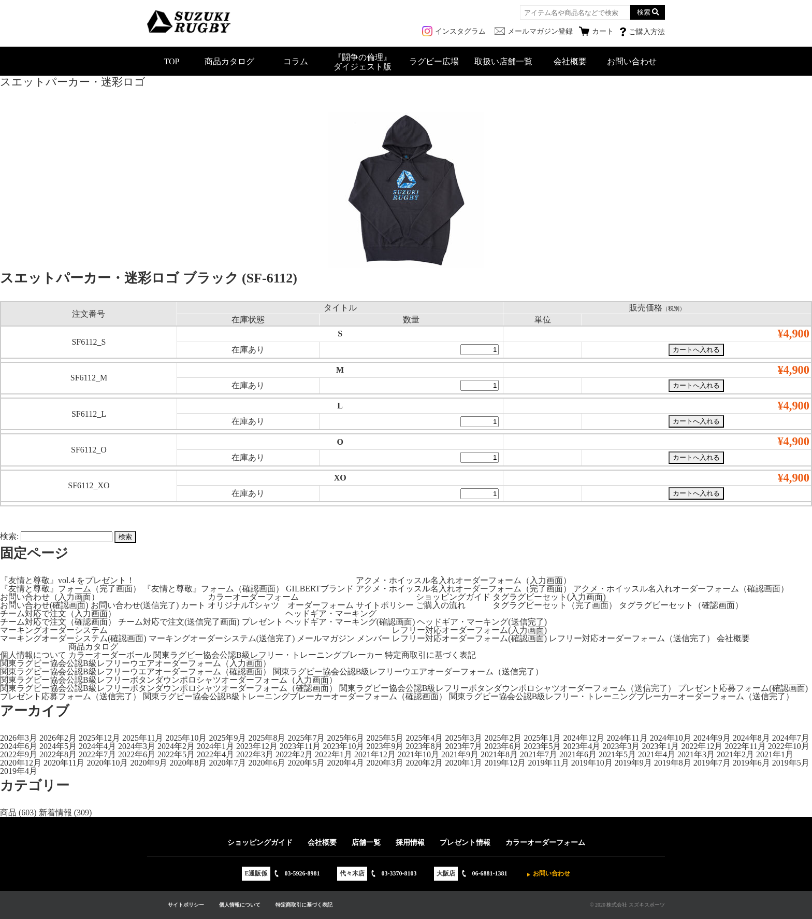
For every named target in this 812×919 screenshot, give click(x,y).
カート (193, 605)
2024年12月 (583, 737)
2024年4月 (97, 746)
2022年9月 (18, 754)
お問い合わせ (632, 61)
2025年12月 (99, 737)
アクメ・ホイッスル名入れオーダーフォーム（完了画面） (463, 588)
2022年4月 (215, 754)
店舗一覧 (366, 842)
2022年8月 (58, 754)
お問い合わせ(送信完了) (135, 605)
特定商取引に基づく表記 (430, 655)
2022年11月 (744, 746)
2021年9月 (460, 754)
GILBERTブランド (320, 588)
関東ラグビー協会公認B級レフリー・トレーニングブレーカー (268, 655)
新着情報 (55, 812)
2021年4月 (656, 754)
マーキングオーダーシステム (54, 630)
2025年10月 (186, 737)
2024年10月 (670, 737)
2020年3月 (384, 762)
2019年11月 (548, 762)
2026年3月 (18, 737)
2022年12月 (701, 746)
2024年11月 (626, 737)
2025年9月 (227, 737)
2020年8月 (188, 762)
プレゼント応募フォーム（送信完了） (70, 696)
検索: (9, 536)
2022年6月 (136, 754)
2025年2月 (502, 737)
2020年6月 (266, 762)
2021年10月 (418, 754)
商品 (8, 812)
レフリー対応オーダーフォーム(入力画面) (469, 630)
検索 (643, 12)
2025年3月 (463, 737)
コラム (295, 61)
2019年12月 (505, 762)
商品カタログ (229, 61)
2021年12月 (375, 754)
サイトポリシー (385, 605)
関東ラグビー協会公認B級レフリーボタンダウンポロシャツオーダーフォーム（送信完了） (507, 688)
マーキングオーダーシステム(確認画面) (73, 638)
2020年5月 (306, 762)
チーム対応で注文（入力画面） (58, 613)
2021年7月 (538, 754)
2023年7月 (463, 746)
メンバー (373, 638)
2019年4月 (18, 771)
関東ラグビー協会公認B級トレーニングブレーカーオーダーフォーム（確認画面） (295, 696)
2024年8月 (751, 737)
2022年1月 (333, 754)
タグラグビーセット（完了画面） (554, 605)
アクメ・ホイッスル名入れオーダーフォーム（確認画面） (681, 588)
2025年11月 (142, 737)
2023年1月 (660, 746)
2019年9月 (633, 762)
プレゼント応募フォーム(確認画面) (743, 688)
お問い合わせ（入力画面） (49, 596)
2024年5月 (58, 746)
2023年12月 (257, 746)
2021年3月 (696, 754)
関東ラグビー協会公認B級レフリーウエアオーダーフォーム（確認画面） (135, 671)
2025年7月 (306, 737)
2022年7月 (97, 754)
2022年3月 (254, 754)
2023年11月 (300, 746)
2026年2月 (58, 737)
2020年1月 (463, 762)
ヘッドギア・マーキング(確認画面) (350, 621)
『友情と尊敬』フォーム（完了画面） (70, 588)
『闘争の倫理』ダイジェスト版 (363, 62)
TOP (172, 61)
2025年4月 (424, 737)
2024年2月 (176, 746)
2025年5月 (384, 737)
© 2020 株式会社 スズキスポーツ (627, 905)
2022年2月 (294, 754)
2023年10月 (343, 746)
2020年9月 (148, 762)
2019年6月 (751, 762)
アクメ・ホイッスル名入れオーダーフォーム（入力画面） (463, 580)
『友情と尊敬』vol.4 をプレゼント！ (67, 580)
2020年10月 (107, 762)
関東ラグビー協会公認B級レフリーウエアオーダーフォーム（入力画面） (135, 663)
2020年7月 (227, 762)
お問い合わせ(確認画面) (44, 605)
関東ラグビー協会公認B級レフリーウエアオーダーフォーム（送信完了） (408, 671)
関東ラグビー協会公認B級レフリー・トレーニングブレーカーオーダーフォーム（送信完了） (621, 696)
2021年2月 (735, 754)
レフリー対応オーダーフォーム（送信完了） (632, 638)
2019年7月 (712, 762)
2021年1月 (774, 754)
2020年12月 (20, 762)
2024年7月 (790, 737)
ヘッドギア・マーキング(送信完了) (482, 621)
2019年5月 (790, 762)
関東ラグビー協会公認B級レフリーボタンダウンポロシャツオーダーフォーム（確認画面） (168, 688)
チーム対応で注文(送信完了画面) (179, 621)
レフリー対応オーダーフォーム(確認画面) (469, 638)
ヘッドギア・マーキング (330, 613)
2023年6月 (502, 746)
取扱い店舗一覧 (503, 61)
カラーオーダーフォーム (253, 596)
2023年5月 (542, 746)
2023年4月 (581, 746)
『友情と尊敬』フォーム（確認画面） (213, 588)
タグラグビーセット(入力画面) (549, 596)
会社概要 (570, 61)
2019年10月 (592, 762)
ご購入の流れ (441, 605)
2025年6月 (345, 737)
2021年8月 (499, 754)
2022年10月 (788, 746)
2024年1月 (215, 746)
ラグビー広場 (434, 61)
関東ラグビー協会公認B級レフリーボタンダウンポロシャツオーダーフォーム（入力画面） (168, 679)
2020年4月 (345, 762)
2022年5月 (176, 754)
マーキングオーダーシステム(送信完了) (222, 638)
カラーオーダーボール (109, 655)
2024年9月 (712, 737)
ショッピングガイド (453, 596)
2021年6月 (578, 754)
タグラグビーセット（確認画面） (681, 605)
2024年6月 (18, 746)
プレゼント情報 (465, 842)
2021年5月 (617, 754)
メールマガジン (326, 638)
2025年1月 (542, 737)
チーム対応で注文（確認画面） (58, 621)
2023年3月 (621, 746)
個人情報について (33, 655)
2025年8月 (266, 737)
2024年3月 (136, 746)
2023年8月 (424, 746)
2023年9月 (384, 746)
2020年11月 (64, 762)
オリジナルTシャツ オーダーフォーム (281, 605)
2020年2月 (424, 762)
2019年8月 (672, 762)
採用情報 (410, 842)
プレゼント (262, 621)
